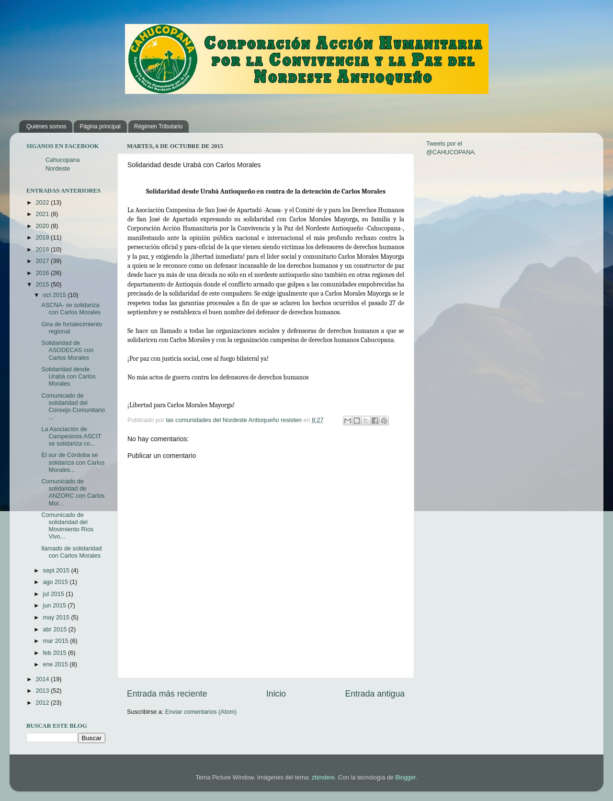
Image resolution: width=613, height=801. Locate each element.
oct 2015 (55, 295)
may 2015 (57, 617)
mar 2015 (56, 641)
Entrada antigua (375, 693)
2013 (43, 690)
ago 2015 (56, 582)
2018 (43, 249)
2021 (43, 214)
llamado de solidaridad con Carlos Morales (71, 552)
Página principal (99, 126)
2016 (43, 273)
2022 (43, 202)
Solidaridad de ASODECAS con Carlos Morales (67, 350)
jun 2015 (55, 605)
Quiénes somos (46, 126)
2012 (43, 702)
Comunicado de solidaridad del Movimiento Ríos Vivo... (67, 526)
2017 (43, 261)
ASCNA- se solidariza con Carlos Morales (71, 309)
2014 (43, 679)
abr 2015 (55, 629)
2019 (43, 237)
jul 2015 (54, 594)
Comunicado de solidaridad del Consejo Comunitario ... (73, 406)
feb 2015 (55, 653)
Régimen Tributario (158, 126)
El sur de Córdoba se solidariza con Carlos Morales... (72, 462)
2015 (43, 284)
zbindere (323, 777)
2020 (43, 226)
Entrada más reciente (167, 693)
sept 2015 (57, 570)
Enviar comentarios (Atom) (201, 712)
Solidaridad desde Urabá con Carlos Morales (68, 376)
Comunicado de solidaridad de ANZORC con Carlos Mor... (72, 492)
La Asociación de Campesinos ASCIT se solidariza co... (71, 436)
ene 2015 (56, 664)
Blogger (405, 777)
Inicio (276, 693)
